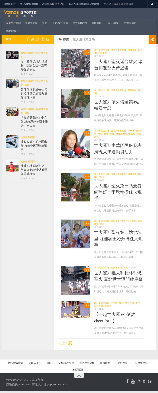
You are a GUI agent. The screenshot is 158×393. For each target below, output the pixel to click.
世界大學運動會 (118, 50)
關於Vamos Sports (29, 3)
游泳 (112, 134)
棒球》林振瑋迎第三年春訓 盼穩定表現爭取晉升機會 (34, 170)
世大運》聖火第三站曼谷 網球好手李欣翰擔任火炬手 (118, 192)
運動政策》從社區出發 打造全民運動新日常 (34, 146)
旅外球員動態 (28, 53)
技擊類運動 (130, 23)
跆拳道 (103, 53)
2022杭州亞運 (60, 23)
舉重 (139, 134)
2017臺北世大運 (101, 50)
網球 (102, 177)
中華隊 (131, 131)
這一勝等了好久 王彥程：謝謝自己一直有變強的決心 (34, 65)
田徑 (137, 305)
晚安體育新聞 (13, 23)
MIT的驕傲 (11, 30)
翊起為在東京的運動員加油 (118, 3)
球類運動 (96, 23)
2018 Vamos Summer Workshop (84, 3)
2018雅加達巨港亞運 (53, 3)
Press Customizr (59, 386)
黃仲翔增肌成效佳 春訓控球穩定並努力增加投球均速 (34, 93)
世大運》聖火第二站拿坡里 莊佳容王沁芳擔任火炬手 (118, 239)
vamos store (10, 3)
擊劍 (100, 134)
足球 (96, 137)
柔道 (123, 221)
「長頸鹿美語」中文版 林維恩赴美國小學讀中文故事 (34, 121)
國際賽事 (132, 50)
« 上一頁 (65, 345)
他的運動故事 (79, 23)
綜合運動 (113, 23)
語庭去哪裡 (31, 23)
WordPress (25, 386)
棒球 (44, 23)
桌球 (106, 134)
